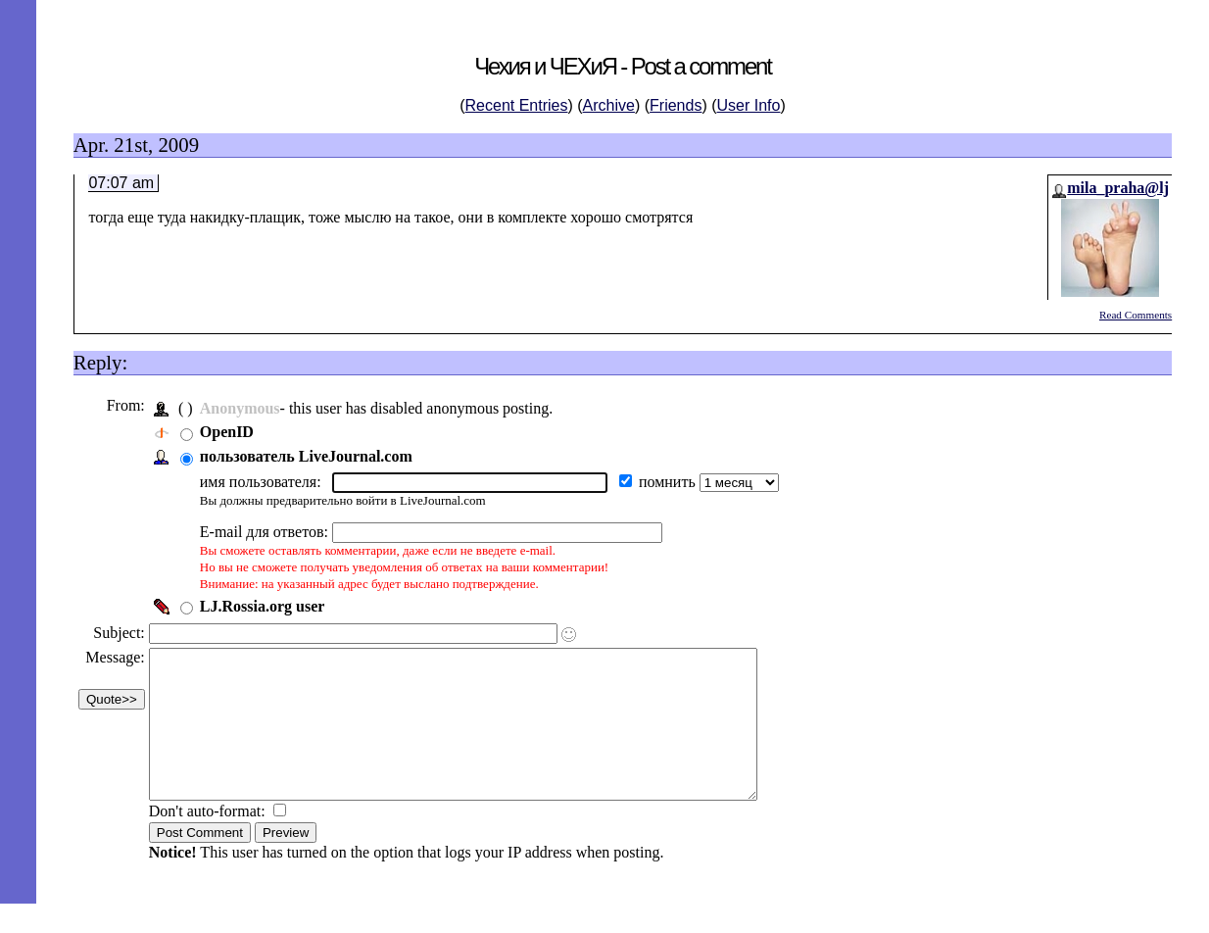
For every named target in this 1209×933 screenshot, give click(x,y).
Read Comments (1135, 314)
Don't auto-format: (214, 840)
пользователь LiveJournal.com (311, 456)
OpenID (232, 431)
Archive (609, 105)
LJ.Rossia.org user (267, 606)
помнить (674, 481)
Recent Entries (516, 105)
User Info (749, 105)
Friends (675, 105)
